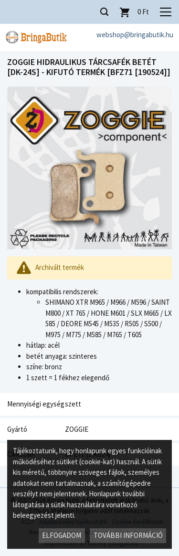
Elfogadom (61, 535)
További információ (128, 535)
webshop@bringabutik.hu (134, 34)
